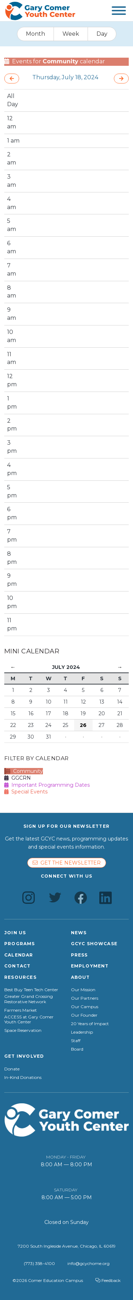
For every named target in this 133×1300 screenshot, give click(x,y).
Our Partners (84, 998)
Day (101, 33)
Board (77, 1049)
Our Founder (84, 1015)
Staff (76, 1040)
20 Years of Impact (90, 1023)
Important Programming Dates (47, 785)
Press (79, 955)
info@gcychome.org (88, 1263)
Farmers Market (20, 1010)
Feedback (108, 1280)
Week (70, 33)
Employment (90, 966)
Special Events (26, 791)
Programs (19, 943)
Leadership (82, 1032)
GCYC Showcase (94, 943)
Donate (12, 1069)
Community (24, 771)
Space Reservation (22, 1030)
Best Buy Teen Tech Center (31, 989)
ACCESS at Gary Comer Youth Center (29, 1019)
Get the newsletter (67, 863)
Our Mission (83, 989)
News (79, 932)
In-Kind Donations (22, 1077)
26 (83, 725)
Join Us (15, 932)
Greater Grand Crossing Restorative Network (28, 999)
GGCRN (17, 778)
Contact (17, 966)
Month (35, 33)
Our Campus (84, 1006)
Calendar (18, 955)
